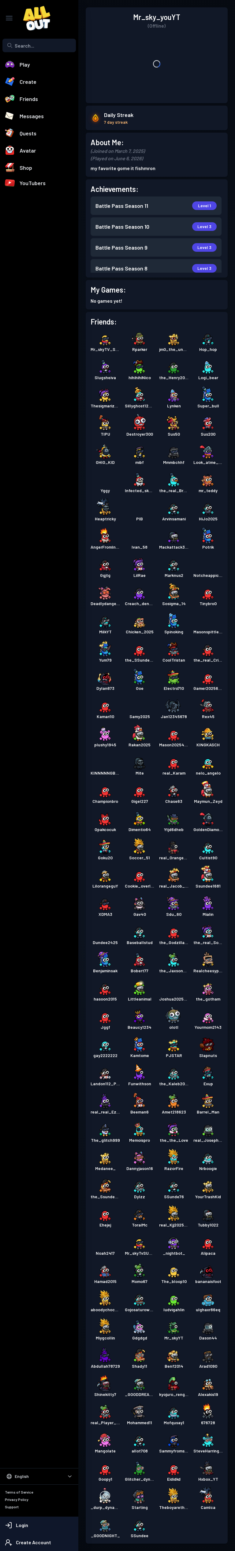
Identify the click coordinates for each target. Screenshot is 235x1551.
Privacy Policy (16, 1499)
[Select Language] (39, 1476)
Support (12, 1507)
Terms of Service (19, 1492)
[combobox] (39, 45)
